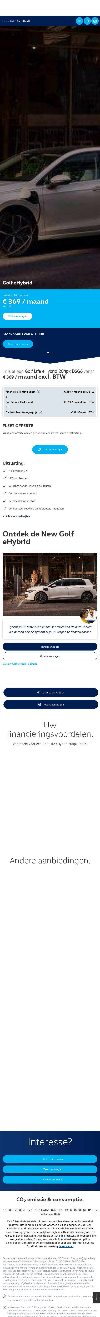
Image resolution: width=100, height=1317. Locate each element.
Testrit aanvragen (87, 21)
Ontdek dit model (95, 21)
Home (4, 21)
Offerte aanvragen (79, 21)
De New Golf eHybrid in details (20, 663)
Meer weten (66, 1246)
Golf (12, 21)
